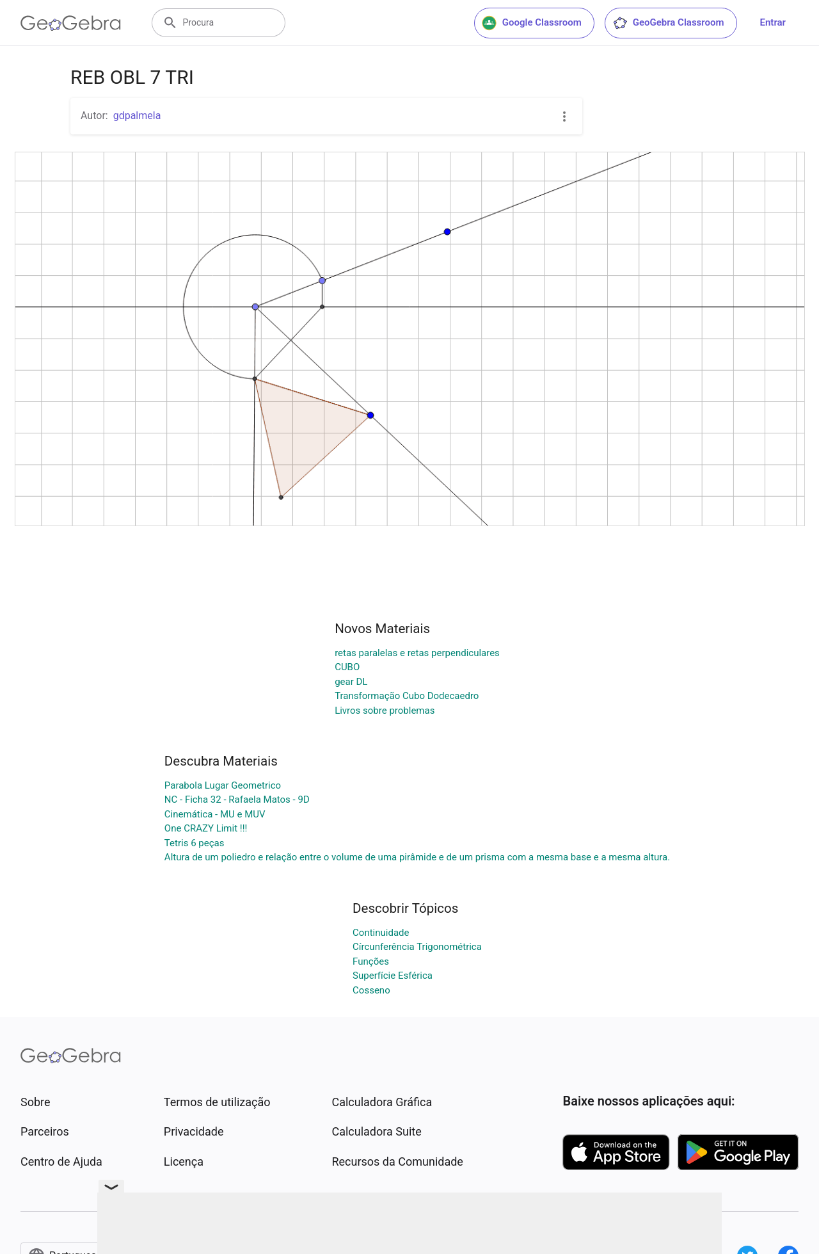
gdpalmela (137, 115)
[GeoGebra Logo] (70, 23)
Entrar (773, 22)
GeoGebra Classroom (668, 23)
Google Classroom (532, 23)
